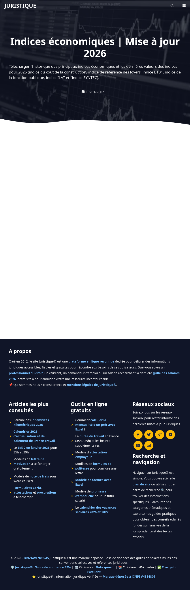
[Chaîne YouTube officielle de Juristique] (170, 434)
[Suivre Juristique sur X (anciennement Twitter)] (148, 434)
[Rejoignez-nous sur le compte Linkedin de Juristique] (138, 445)
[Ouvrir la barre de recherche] (172, 5)
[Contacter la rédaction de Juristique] (148, 445)
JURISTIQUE (20, 5)
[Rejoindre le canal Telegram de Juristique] (159, 434)
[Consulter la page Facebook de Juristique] (138, 434)
